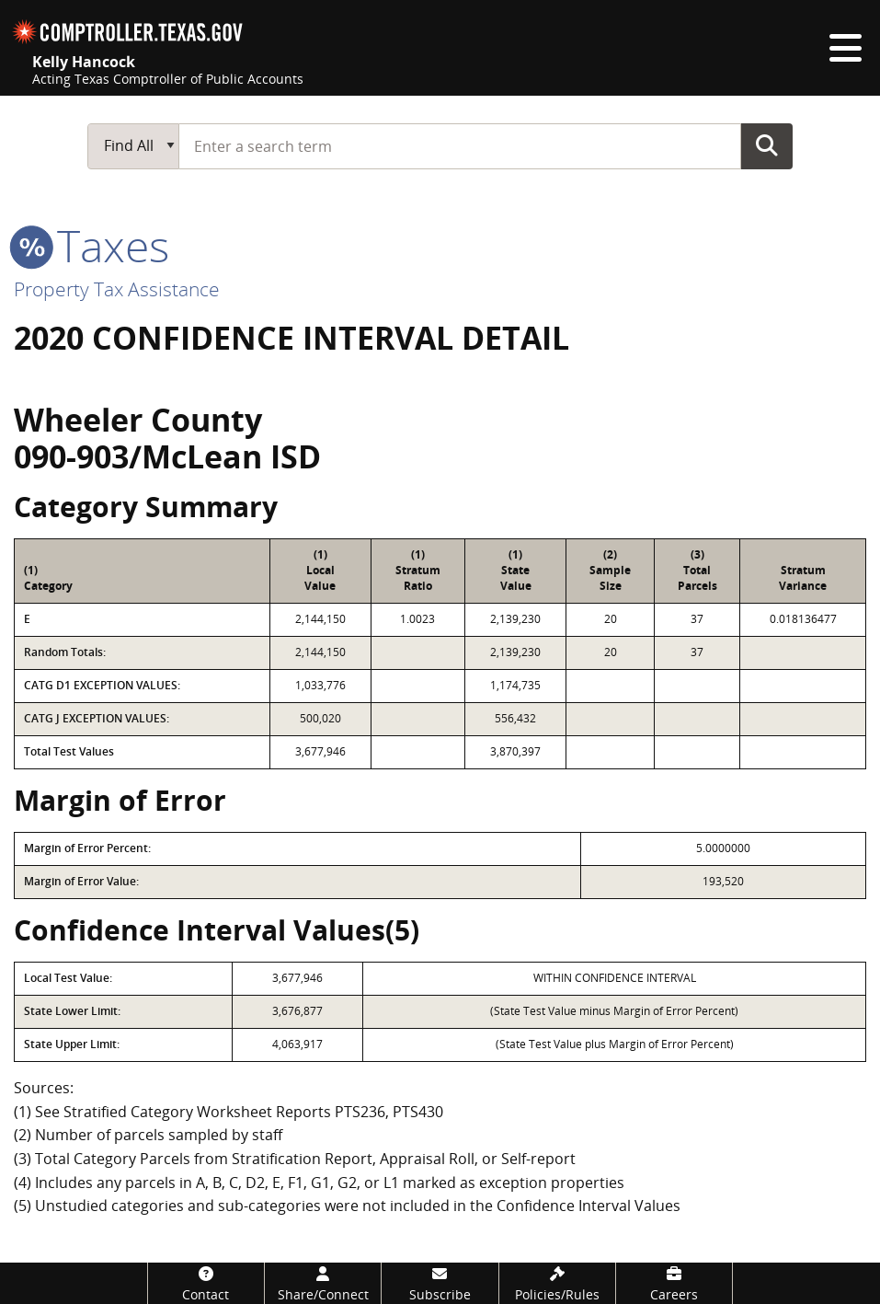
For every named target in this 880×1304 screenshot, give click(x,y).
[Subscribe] (439, 1283)
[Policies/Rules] (557, 1283)
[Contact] (206, 1283)
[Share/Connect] (323, 1283)
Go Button (767, 145)
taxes (91, 245)
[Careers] (674, 1283)
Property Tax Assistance (117, 289)
